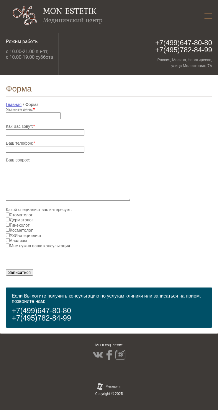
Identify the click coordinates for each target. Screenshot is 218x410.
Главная (14, 104)
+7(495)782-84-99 (183, 50)
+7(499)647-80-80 (183, 43)
